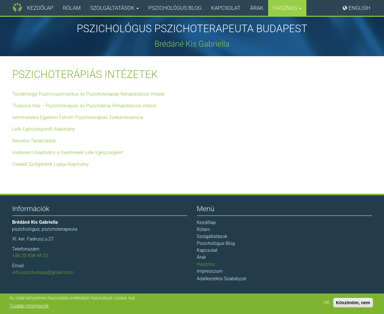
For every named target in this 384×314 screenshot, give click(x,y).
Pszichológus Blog (175, 8)
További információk (29, 306)
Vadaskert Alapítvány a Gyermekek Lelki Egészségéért (67, 152)
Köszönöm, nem (353, 303)
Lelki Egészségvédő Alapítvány (43, 129)
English (359, 8)
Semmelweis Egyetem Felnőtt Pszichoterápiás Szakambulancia (77, 117)
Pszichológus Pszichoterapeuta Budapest (192, 29)
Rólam (72, 8)
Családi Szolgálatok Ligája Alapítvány (50, 164)
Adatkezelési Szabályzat (221, 278)
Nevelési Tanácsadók (34, 141)
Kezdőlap (40, 8)
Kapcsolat (225, 8)
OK (326, 303)
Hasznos (287, 8)
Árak (256, 8)
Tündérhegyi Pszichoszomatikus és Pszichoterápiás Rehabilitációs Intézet (88, 94)
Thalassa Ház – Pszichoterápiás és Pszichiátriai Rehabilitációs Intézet (84, 106)
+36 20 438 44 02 (30, 255)
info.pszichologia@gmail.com (43, 272)
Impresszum (210, 271)
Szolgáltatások (114, 8)
